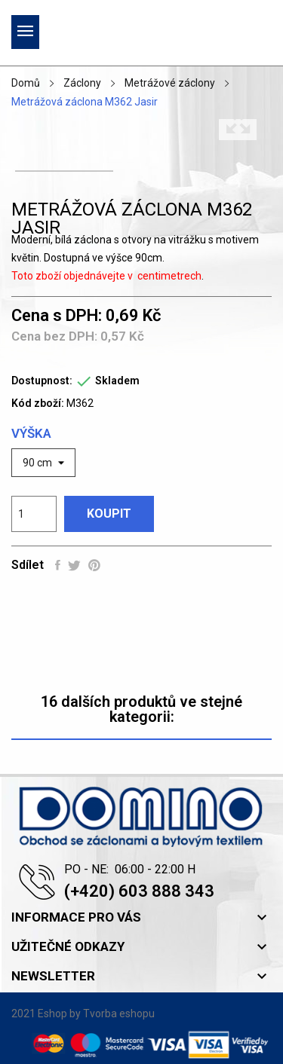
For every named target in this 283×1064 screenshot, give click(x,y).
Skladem (117, 381)
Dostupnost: (41, 381)
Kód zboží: (37, 403)
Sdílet (57, 565)
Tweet (74, 565)
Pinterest (94, 565)
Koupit (109, 513)
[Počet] (34, 514)
